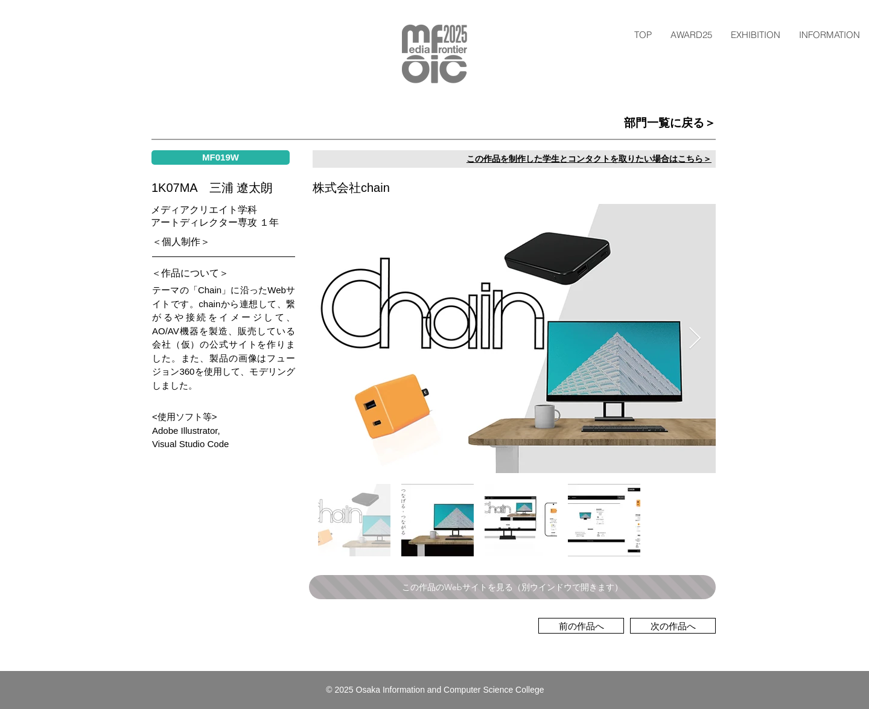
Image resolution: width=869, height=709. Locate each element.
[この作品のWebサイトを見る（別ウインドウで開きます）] (512, 587)
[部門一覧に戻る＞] (573, 123)
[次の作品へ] (673, 626)
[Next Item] (695, 339)
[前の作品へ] (581, 626)
